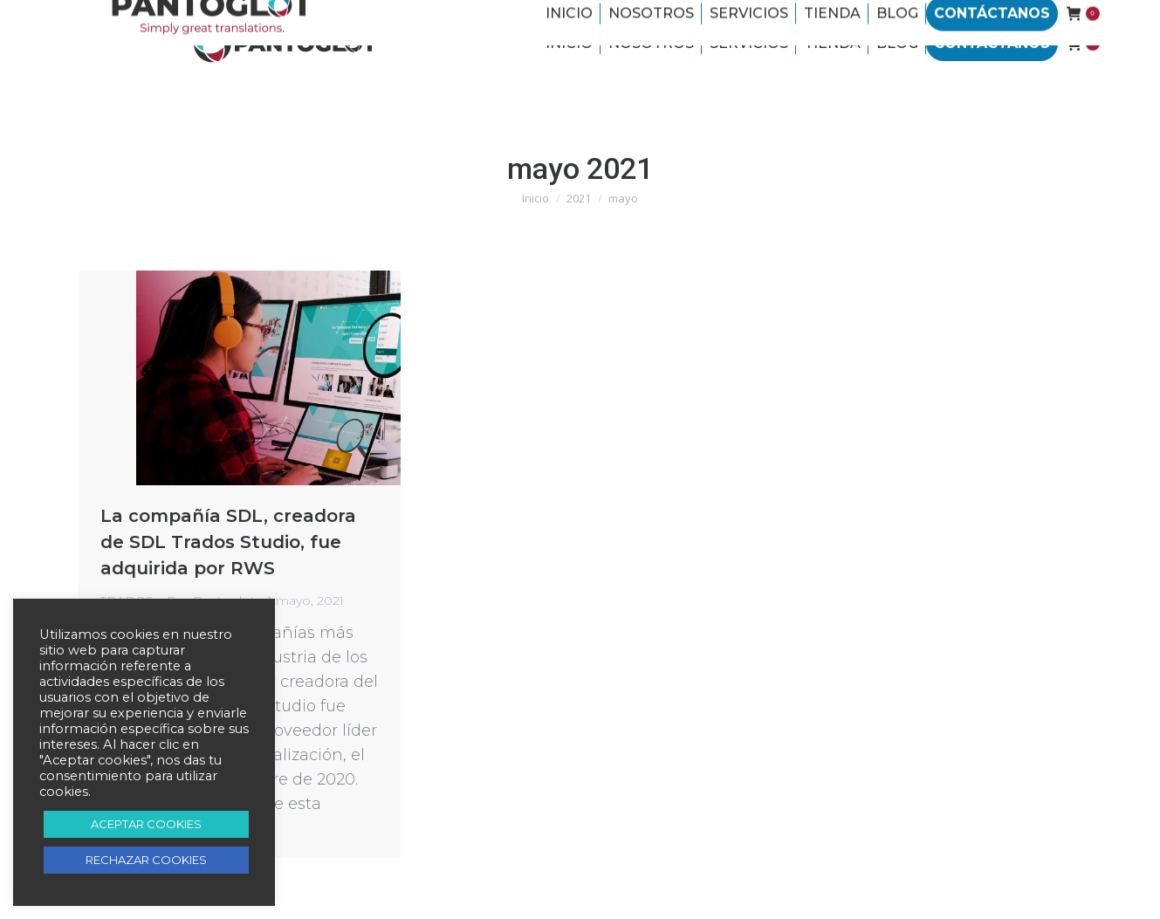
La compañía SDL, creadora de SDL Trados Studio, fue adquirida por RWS (228, 542)
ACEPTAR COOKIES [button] (146, 824)
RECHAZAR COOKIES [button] (146, 860)
